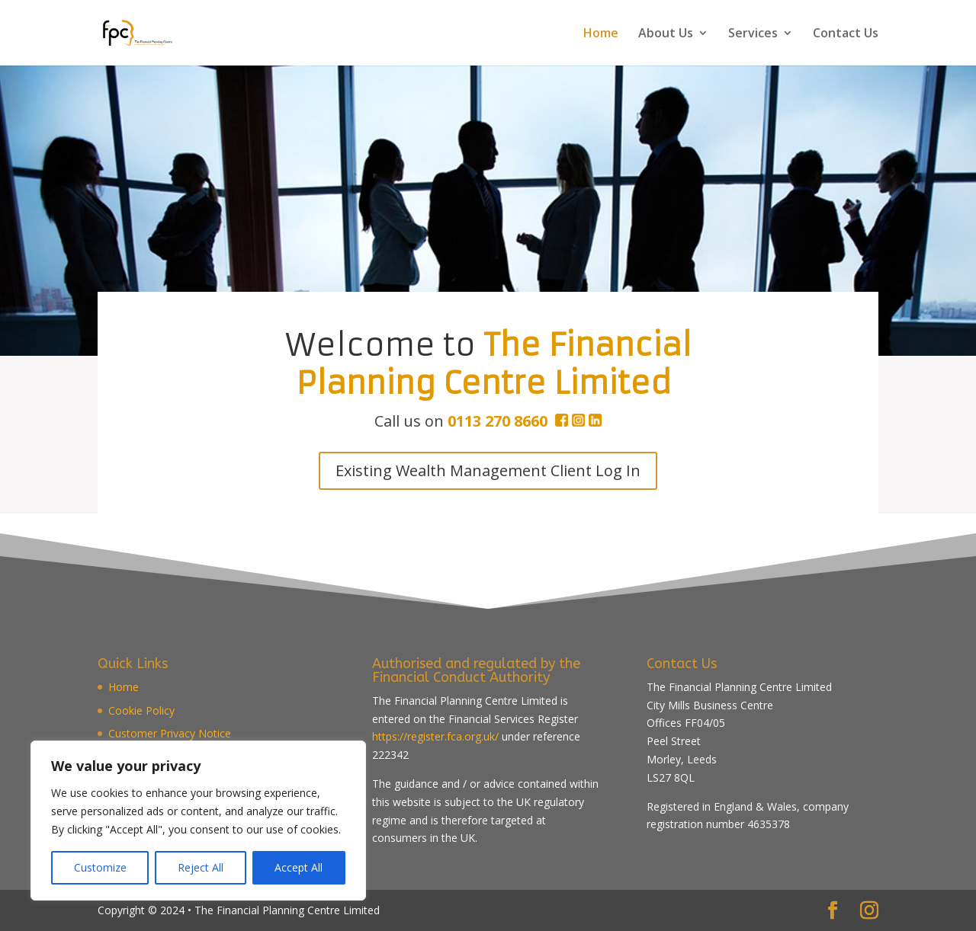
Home (600, 34)
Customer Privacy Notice (169, 733)
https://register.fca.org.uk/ (435, 736)
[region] (198, 821)
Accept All (298, 867)
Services (753, 34)
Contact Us (845, 34)
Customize (100, 867)
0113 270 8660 (497, 421)
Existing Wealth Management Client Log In (488, 470)
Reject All (200, 867)
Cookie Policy (141, 710)
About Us (665, 34)
